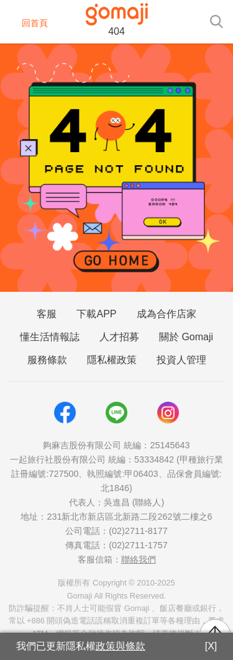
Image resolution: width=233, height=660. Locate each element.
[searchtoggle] (216, 20)
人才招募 (119, 337)
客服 (47, 314)
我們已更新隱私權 (80, 646)
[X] (211, 646)
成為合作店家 (166, 314)
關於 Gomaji (186, 337)
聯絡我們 (138, 559)
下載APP (96, 314)
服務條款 (47, 360)
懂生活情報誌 (50, 337)
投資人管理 (181, 360)
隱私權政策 (112, 360)
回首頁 (27, 23)
